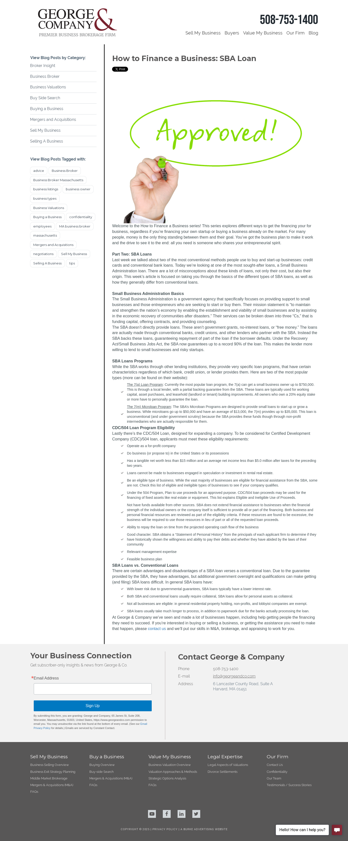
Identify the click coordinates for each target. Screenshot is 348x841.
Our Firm (295, 32)
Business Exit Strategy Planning (52, 772)
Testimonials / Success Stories (289, 785)
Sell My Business (203, 32)
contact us (157, 629)
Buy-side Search (101, 772)
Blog (313, 32)
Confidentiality (277, 772)
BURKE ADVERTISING (198, 829)
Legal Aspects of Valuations (228, 765)
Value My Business (262, 32)
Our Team (274, 778)
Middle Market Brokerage (48, 778)
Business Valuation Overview (170, 765)
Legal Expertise (225, 757)
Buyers (232, 32)
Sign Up (93, 706)
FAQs (34, 791)
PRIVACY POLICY (165, 829)
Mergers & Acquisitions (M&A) (51, 785)
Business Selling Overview (49, 765)
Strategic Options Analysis (167, 778)
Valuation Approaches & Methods (173, 772)
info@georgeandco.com (234, 676)
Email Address (46, 678)
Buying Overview (102, 765)
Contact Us (275, 765)
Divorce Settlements (222, 772)
